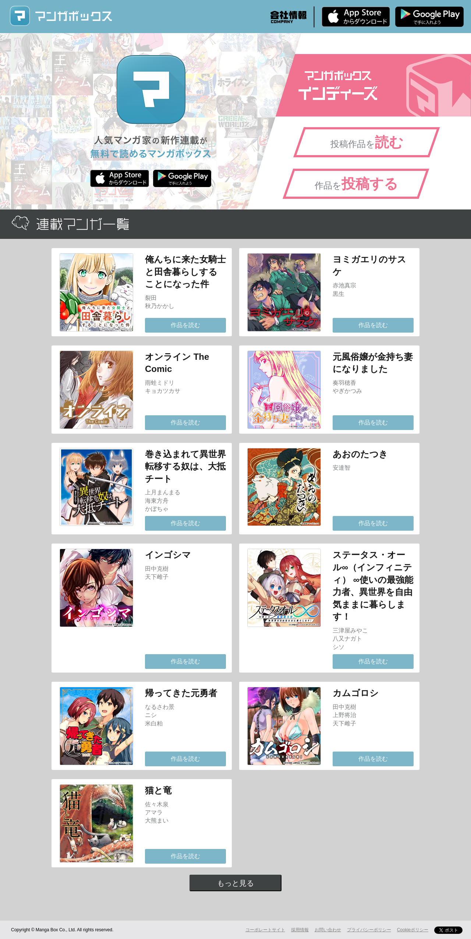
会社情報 (288, 17)
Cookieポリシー (412, 930)
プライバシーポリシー (369, 930)
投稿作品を (366, 142)
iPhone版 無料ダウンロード (356, 17)
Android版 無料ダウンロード (429, 17)
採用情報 (300, 930)
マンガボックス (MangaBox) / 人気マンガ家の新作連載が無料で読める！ (61, 16)
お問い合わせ (328, 930)
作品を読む (185, 325)
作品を (356, 183)
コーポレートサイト (265, 930)
